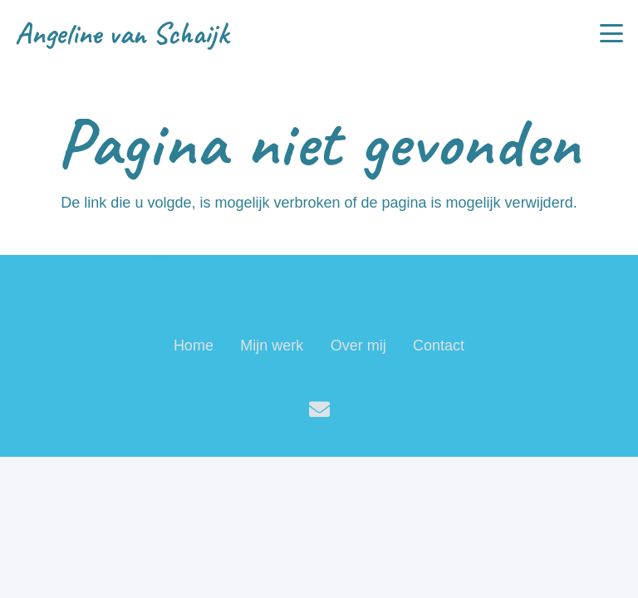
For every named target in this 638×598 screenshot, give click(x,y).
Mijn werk (271, 345)
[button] (612, 33)
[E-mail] (319, 409)
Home (193, 345)
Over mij (358, 345)
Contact (438, 345)
